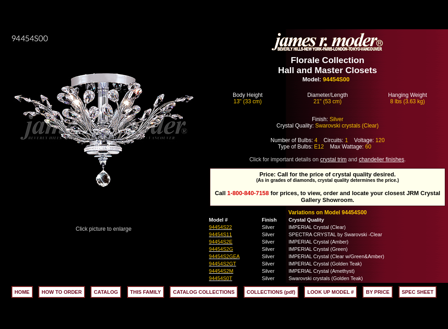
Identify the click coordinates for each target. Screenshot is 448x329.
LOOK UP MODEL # (330, 292)
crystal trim (333, 159)
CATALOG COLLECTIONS (204, 292)
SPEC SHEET (418, 292)
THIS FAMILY (145, 292)
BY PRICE (377, 292)
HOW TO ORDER (62, 292)
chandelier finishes (381, 159)
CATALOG (106, 292)
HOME (22, 292)
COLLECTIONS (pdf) (271, 292)
